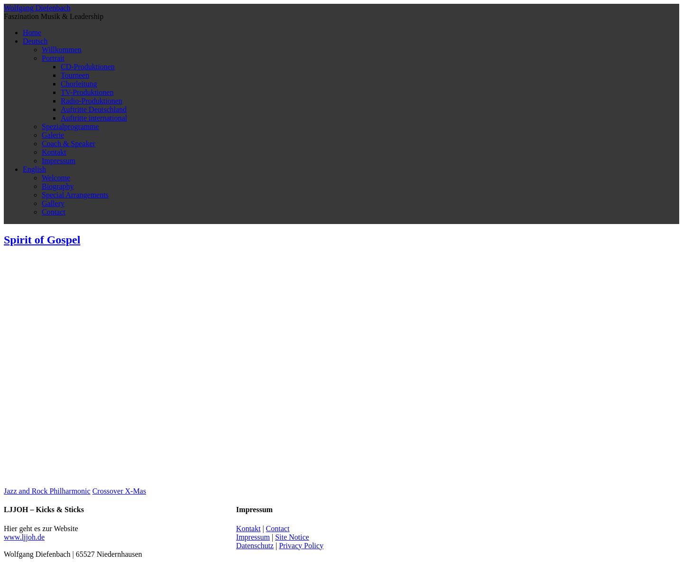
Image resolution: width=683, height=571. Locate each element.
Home (32, 32)
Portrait (53, 58)
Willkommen (62, 50)
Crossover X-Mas (119, 491)
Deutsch (35, 41)
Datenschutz (255, 546)
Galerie (53, 135)
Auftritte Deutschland (94, 109)
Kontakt (54, 152)
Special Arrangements (75, 195)
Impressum (58, 161)
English (34, 169)
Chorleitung (79, 84)
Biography (58, 186)
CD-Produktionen (88, 67)
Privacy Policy (301, 546)
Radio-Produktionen (91, 101)
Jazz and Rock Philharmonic (47, 491)
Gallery (53, 203)
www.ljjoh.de (24, 537)
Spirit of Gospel (42, 240)
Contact (53, 212)
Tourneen (75, 75)
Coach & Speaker (68, 144)
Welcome (56, 178)
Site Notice (292, 537)
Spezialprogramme (70, 126)
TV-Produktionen (87, 92)
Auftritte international (94, 118)
